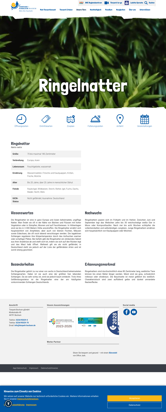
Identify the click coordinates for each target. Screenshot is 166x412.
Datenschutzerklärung (14, 405)
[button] (8, 403)
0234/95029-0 (22, 320)
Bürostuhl (113, 366)
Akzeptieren (134, 398)
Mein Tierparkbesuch (48, 9)
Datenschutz (134, 405)
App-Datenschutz (20, 382)
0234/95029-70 (22, 323)
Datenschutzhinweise (49, 382)
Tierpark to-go (113, 2)
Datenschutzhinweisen (28, 399)
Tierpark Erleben (66, 9)
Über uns (132, 9)
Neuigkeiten (120, 9)
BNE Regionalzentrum (90, 2)
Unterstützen (145, 9)
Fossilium (108, 9)
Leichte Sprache (134, 2)
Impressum (33, 382)
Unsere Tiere (81, 9)
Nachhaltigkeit (95, 9)
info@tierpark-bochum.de (25, 325)
